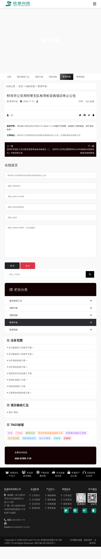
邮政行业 (30, 445)
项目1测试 (12, 424)
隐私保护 (88, 552)
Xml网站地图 (76, 552)
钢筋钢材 (50, 507)
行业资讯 (66, 511)
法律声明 (92, 554)
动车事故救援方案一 (17, 372)
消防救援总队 (29, 450)
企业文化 (34, 516)
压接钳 (67, 450)
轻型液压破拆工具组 (76, 445)
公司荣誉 (34, 511)
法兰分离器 (44, 450)
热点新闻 (66, 520)
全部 (11, 78)
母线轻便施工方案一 (17, 392)
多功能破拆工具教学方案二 (20, 366)
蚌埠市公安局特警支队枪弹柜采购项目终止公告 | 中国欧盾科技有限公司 (48, 147)
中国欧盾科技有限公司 (33, 138)
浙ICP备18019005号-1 (45, 555)
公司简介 (34, 507)
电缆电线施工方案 (16, 398)
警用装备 (50, 520)
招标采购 (31, 98)
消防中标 (49, 78)
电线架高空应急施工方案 (19, 385)
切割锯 (57, 450)
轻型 (10, 445)
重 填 (12, 278)
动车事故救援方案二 (17, 379)
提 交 (28, 278)
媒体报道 (66, 516)
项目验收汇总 (29, 78)
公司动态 (66, 507)
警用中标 (85, 78)
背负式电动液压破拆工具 (50, 445)
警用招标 (13, 87)
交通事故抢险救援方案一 (19, 404)
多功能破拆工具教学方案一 (20, 359)
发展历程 (34, 520)
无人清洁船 (13, 450)
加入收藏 (90, 113)
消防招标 (67, 78)
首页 (20, 98)
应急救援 (50, 516)
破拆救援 (50, 511)
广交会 (19, 445)
